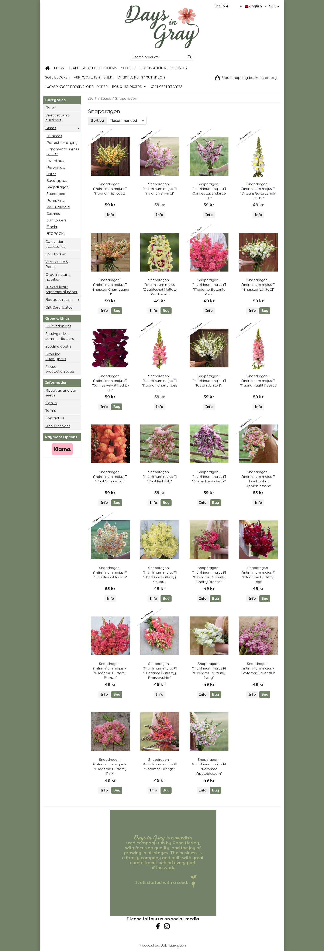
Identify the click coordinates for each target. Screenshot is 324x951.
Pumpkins (55, 201)
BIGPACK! (55, 234)
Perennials (55, 167)
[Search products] (156, 57)
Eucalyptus (56, 181)
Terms (50, 411)
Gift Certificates (167, 87)
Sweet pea (55, 194)
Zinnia (51, 227)
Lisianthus (55, 161)
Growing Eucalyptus (55, 356)
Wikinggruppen (173, 945)
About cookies (57, 426)
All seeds (54, 136)
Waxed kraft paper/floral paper (76, 87)
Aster (51, 174)
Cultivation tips (58, 326)
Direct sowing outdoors (93, 68)
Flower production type (59, 369)
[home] (47, 68)
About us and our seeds (61, 392)
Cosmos (53, 214)
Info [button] (110, 215)
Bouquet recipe (129, 87)
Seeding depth (58, 347)
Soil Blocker (57, 77)
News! (59, 68)
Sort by (97, 121)
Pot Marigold (58, 207)
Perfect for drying (62, 143)
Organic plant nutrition (141, 77)
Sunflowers (56, 220)
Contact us (55, 418)
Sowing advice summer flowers (59, 336)
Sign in (51, 403)
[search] (188, 57)
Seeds (128, 68)
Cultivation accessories (164, 68)
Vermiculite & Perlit (93, 77)
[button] (116, 310)
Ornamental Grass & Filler (62, 151)
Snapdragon (57, 187)
